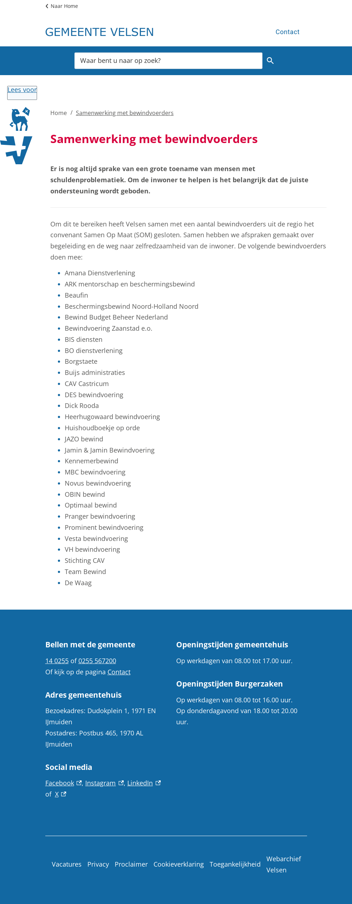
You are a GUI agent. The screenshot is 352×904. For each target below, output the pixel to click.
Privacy (98, 864)
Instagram (104, 783)
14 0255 (57, 660)
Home (58, 113)
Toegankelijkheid (235, 864)
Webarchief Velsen (283, 864)
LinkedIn (144, 783)
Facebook (63, 783)
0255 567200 (97, 660)
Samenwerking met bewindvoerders (125, 113)
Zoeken (269, 60)
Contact (287, 32)
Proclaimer (131, 864)
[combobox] (168, 60)
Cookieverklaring (179, 864)
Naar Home (64, 6)
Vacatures (67, 864)
